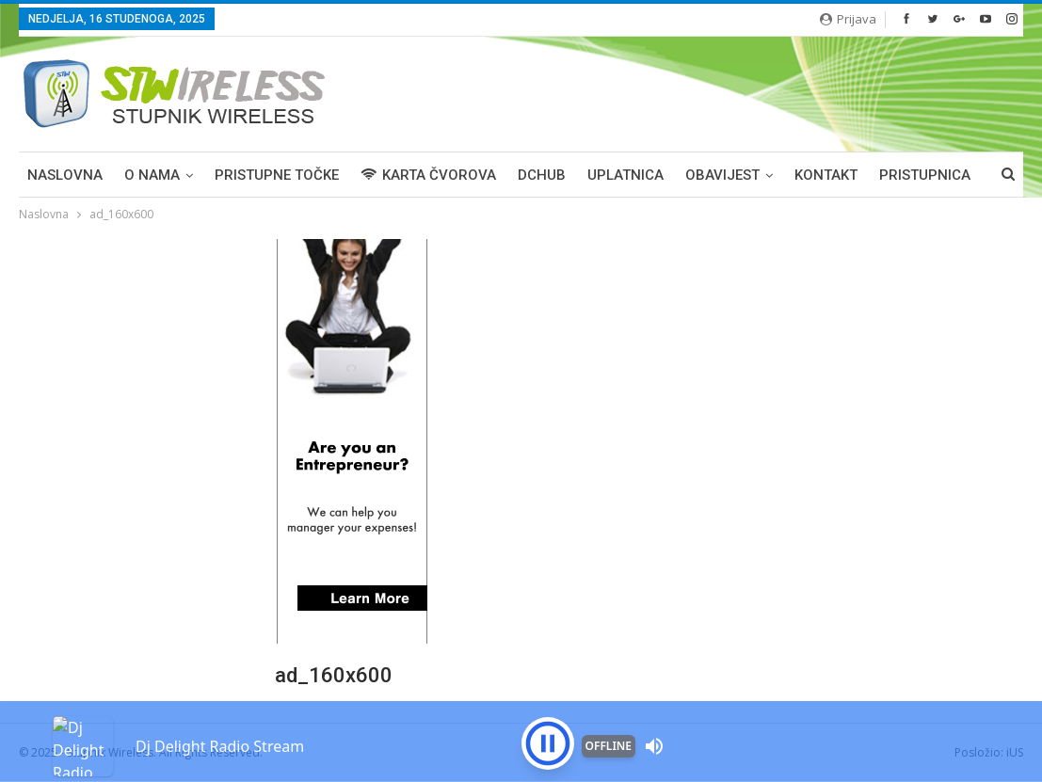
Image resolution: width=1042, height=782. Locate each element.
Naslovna (65, 175)
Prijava (848, 18)
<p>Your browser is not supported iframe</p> (521, 711)
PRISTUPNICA (924, 175)
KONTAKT (826, 175)
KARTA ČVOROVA (428, 175)
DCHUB (542, 175)
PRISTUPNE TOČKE (277, 175)
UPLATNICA (625, 175)
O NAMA (152, 175)
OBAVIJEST (722, 175)
